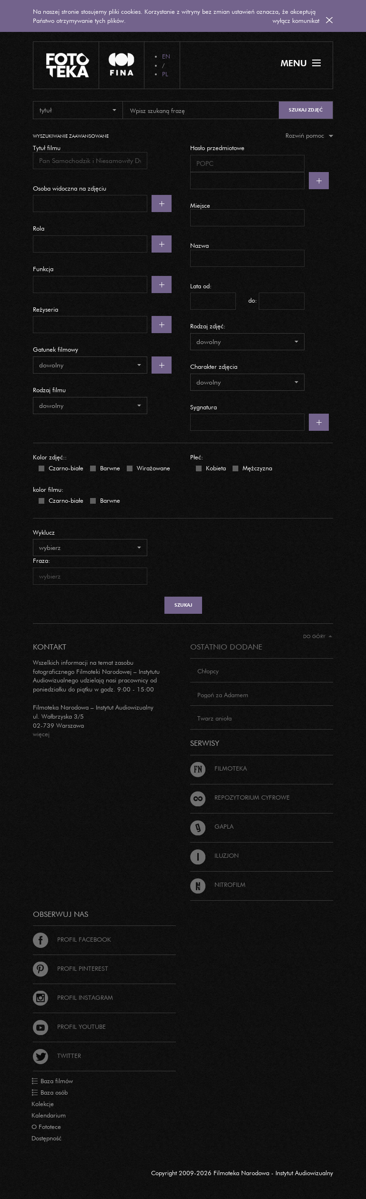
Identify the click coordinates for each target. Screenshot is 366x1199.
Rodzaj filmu (49, 390)
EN (166, 56)
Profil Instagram (73, 997)
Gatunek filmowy (55, 349)
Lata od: (201, 286)
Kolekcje (42, 1104)
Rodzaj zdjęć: (207, 326)
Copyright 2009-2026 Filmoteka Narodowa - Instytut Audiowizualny (242, 1173)
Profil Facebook (72, 939)
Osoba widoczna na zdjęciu (69, 188)
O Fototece (46, 1126)
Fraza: (41, 560)
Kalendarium (48, 1115)
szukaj (183, 605)
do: (252, 300)
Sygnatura (203, 407)
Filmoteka (218, 768)
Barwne (109, 467)
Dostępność (46, 1138)
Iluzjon (214, 855)
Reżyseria (45, 309)
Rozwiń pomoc (309, 135)
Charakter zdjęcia (213, 366)
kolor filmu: (48, 489)
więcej (41, 734)
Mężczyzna (256, 467)
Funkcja (43, 269)
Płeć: (196, 457)
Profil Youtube (69, 1026)
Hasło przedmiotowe (217, 148)
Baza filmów (52, 1081)
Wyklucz (44, 532)
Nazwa (199, 245)
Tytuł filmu (47, 148)
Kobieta (215, 467)
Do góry (317, 636)
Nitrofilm (217, 884)
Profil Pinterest (70, 968)
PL (165, 74)
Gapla (212, 826)
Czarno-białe (65, 467)
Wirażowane (152, 467)
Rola (38, 228)
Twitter (57, 1055)
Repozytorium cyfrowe (240, 797)
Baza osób (49, 1092)
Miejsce (200, 205)
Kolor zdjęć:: (50, 457)
